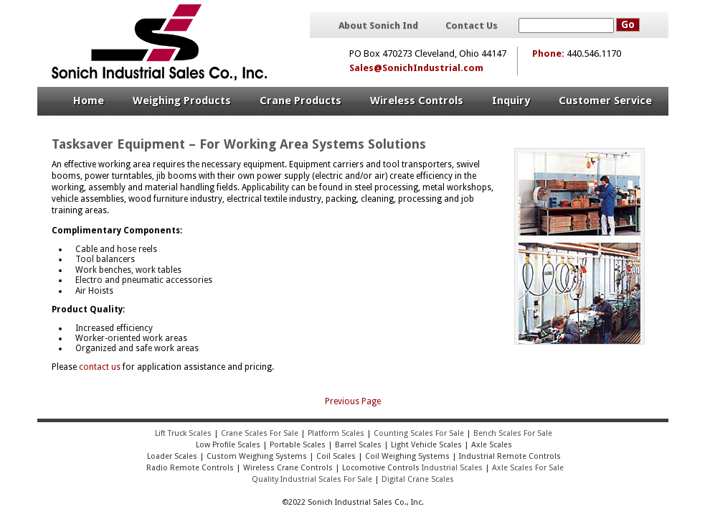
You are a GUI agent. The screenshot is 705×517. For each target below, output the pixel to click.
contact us (99, 367)
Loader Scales (172, 456)
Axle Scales (491, 445)
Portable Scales (298, 445)
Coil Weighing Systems (407, 456)
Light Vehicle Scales (426, 445)
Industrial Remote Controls (510, 456)
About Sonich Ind (378, 26)
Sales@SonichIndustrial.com (416, 67)
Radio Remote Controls (189, 467)
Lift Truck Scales (183, 433)
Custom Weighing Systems (257, 456)
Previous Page (353, 401)
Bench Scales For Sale (512, 433)
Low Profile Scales (228, 445)
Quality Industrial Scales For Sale (312, 479)
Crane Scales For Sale (259, 433)
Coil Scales (336, 456)
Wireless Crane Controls (288, 467)
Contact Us (471, 26)
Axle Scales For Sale (528, 467)
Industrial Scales (452, 467)
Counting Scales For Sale (419, 433)
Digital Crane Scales (418, 479)
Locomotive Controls (381, 467)
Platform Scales (336, 433)
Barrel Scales (358, 445)
